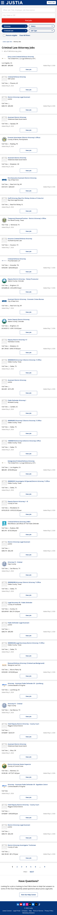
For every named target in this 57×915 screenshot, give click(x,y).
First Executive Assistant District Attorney (22, 178)
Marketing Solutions (28, 913)
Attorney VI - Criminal (15, 562)
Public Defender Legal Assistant (18, 623)
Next (32, 872)
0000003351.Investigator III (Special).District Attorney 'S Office (29, 481)
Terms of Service (38, 911)
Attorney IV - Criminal (15, 704)
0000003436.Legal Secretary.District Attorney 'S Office (26, 643)
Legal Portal (16, 911)
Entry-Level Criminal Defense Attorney (21, 57)
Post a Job (51, 2)
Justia (31, 908)
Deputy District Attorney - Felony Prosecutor (23, 279)
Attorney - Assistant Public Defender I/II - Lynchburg (25, 683)
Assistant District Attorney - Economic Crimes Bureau (26, 299)
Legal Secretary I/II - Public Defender (20, 603)
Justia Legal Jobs (7, 41)
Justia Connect (7, 911)
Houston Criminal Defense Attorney (20, 239)
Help (30, 911)
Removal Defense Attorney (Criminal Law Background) (26, 663)
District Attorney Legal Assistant (19, 97)
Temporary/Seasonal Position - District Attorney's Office (27, 218)
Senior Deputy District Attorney (19, 319)
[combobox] (28, 10)
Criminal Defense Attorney (17, 77)
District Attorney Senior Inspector (19, 764)
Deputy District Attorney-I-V (17, 340)
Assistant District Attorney (17, 117)
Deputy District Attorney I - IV (18, 501)
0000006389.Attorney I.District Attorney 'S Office (24, 582)
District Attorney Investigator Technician (22, 845)
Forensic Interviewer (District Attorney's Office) (24, 137)
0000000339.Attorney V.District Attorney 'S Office (24, 360)
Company (25, 911)
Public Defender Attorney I (17, 400)
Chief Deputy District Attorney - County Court (23, 724)
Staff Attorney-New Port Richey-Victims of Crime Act (26, 198)
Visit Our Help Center (28, 895)
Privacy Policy (49, 911)
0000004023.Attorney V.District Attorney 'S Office (24, 421)
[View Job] (28, 69)
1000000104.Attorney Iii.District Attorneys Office (24, 441)
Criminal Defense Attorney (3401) (19, 522)
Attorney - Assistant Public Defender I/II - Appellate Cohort (28, 784)
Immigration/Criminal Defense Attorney (21, 461)
